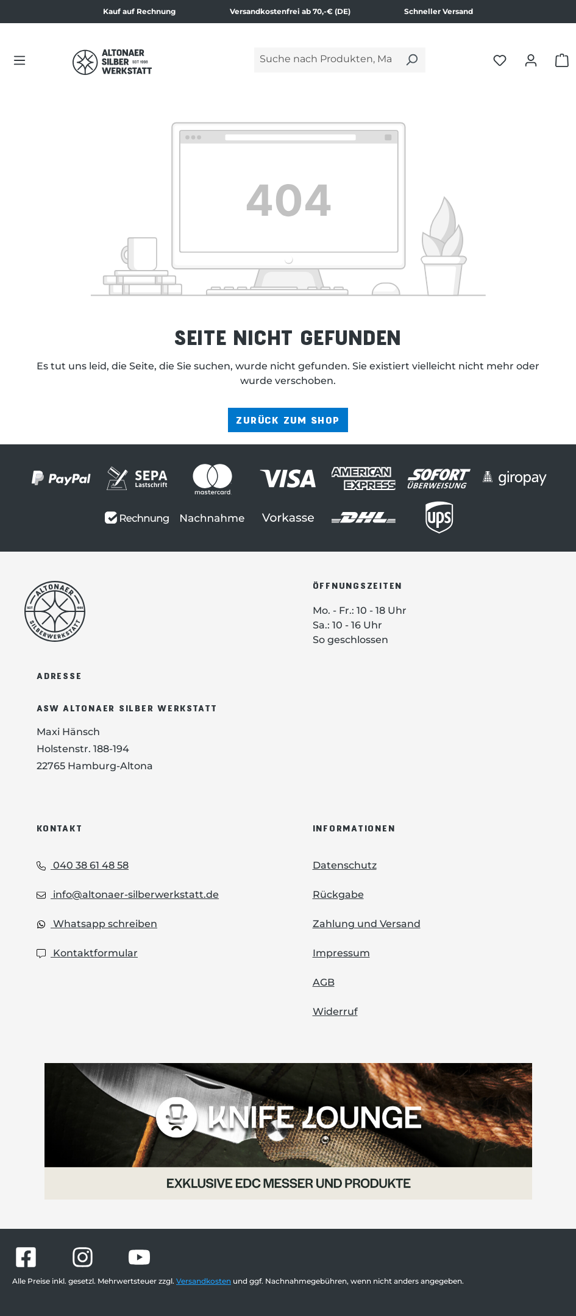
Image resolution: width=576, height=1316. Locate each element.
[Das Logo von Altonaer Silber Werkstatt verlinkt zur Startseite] (112, 62)
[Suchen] (411, 60)
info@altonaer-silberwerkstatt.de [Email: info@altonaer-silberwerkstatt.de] (128, 894)
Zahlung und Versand (367, 924)
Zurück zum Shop (288, 419)
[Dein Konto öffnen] (531, 59)
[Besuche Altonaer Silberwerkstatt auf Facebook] (26, 1257)
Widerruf (335, 1011)
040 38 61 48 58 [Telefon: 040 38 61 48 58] (83, 865)
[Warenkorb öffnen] (562, 59)
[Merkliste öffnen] (500, 59)
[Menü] (19, 60)
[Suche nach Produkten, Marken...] (326, 60)
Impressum (341, 953)
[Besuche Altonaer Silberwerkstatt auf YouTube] (139, 1257)
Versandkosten (203, 1281)
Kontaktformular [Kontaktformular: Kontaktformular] (87, 953)
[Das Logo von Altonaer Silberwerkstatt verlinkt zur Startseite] (150, 611)
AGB (324, 982)
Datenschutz (345, 865)
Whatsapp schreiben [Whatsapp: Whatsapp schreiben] (97, 924)
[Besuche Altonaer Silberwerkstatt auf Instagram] (82, 1257)
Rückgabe (338, 894)
